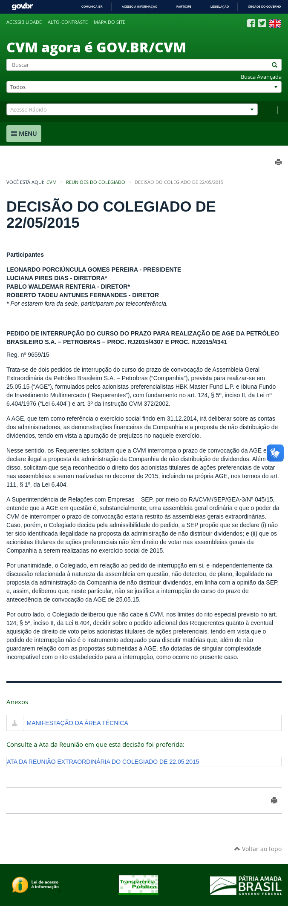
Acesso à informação (139, 7)
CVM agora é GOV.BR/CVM (96, 47)
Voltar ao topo (258, 849)
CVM (51, 182)
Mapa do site (109, 22)
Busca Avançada (261, 76)
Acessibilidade (24, 22)
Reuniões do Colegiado (95, 182)
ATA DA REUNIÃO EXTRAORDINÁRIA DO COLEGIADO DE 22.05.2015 (103, 761)
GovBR (22, 7)
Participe (183, 7)
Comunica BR (92, 7)
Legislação (219, 7)
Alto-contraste (68, 22)
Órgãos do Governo (264, 7)
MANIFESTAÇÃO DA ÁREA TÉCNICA (77, 723)
